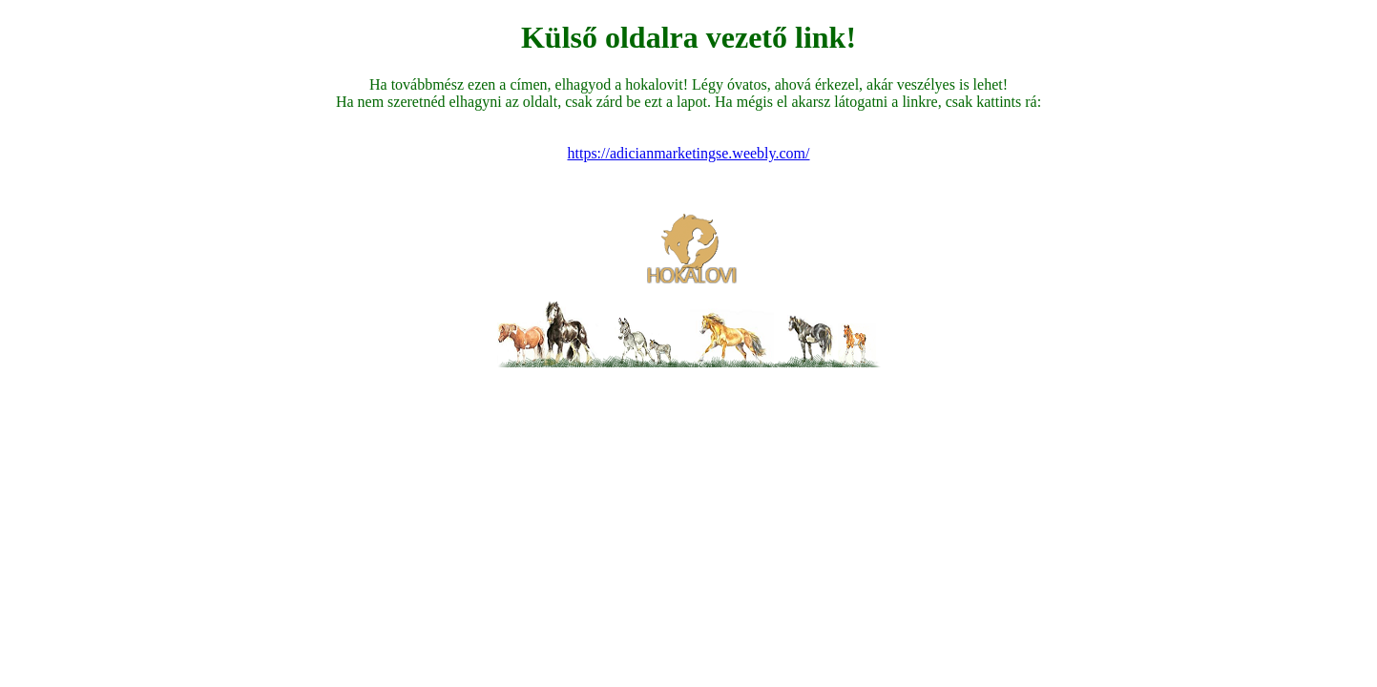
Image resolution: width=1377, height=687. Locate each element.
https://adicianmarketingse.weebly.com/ (689, 153)
